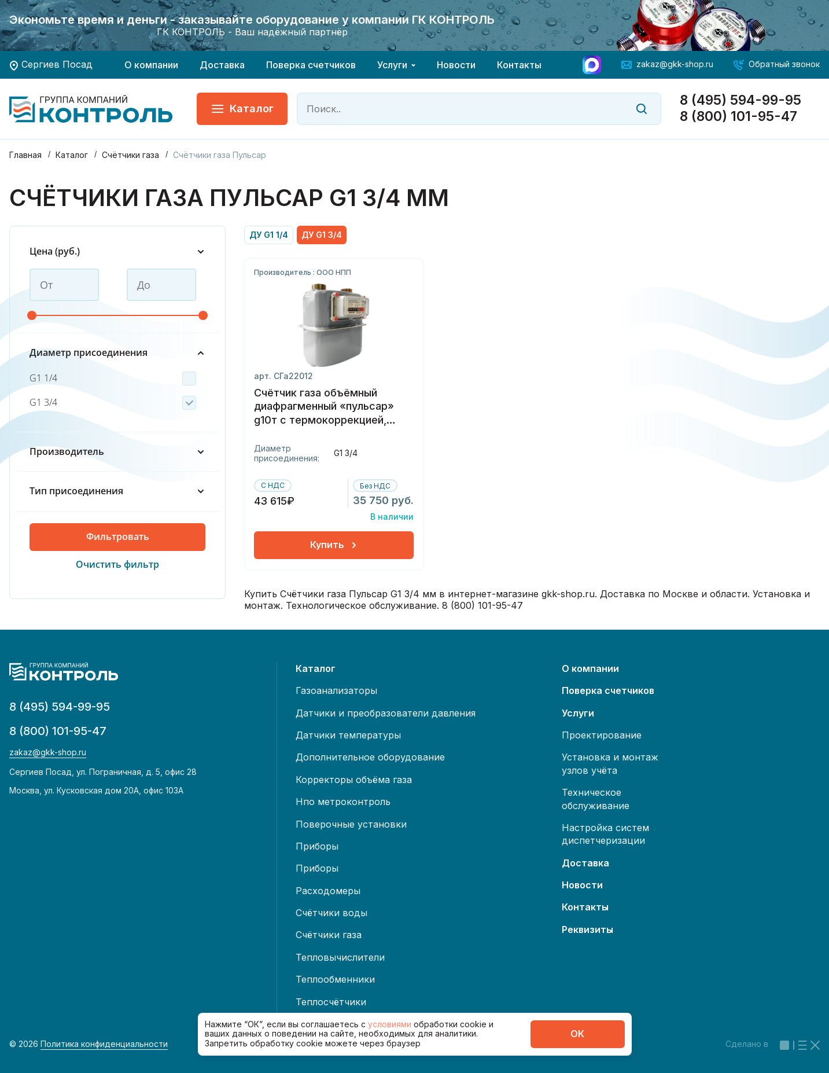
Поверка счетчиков (311, 65)
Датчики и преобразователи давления (386, 713)
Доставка (222, 65)
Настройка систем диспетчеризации (605, 834)
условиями (391, 1024)
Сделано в (772, 1044)
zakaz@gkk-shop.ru (674, 64)
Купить (334, 544)
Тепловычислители (340, 957)
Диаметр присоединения (117, 352)
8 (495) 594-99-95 (740, 100)
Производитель (117, 451)
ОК (577, 1033)
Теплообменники (335, 979)
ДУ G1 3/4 (321, 235)
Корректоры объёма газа (354, 779)
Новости (456, 65)
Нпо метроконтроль (343, 801)
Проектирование (602, 735)
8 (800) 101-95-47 (738, 116)
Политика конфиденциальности (104, 1044)
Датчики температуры (348, 735)
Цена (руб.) (117, 251)
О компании (151, 65)
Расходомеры (328, 890)
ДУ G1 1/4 (268, 235)
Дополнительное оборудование (370, 757)
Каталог (242, 109)
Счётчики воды (331, 912)
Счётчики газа (329, 934)
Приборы (317, 846)
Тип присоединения (117, 491)
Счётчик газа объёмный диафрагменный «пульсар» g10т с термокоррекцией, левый (324, 407)
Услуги (392, 65)
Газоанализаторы (336, 690)
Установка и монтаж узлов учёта (610, 763)
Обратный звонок (784, 64)
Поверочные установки (351, 824)
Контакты (519, 65)
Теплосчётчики (331, 1002)
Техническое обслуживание (595, 799)
